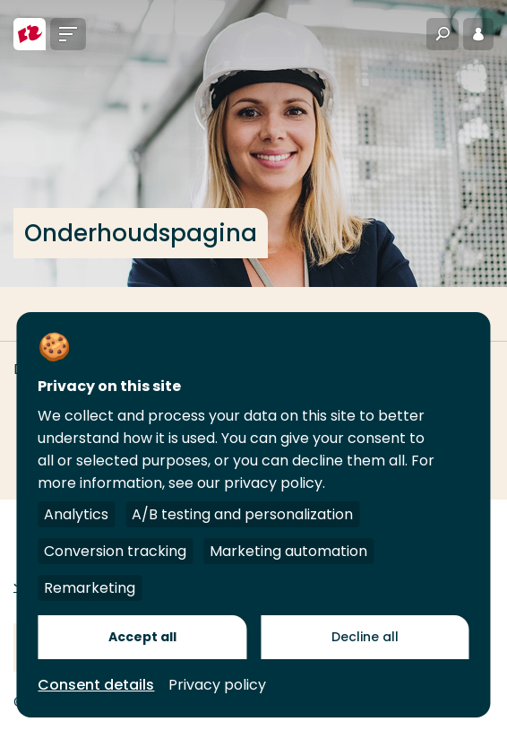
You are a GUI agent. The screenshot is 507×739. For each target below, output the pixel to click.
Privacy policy (217, 684)
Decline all (365, 637)
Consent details (96, 684)
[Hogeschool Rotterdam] (29, 34)
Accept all (142, 637)
